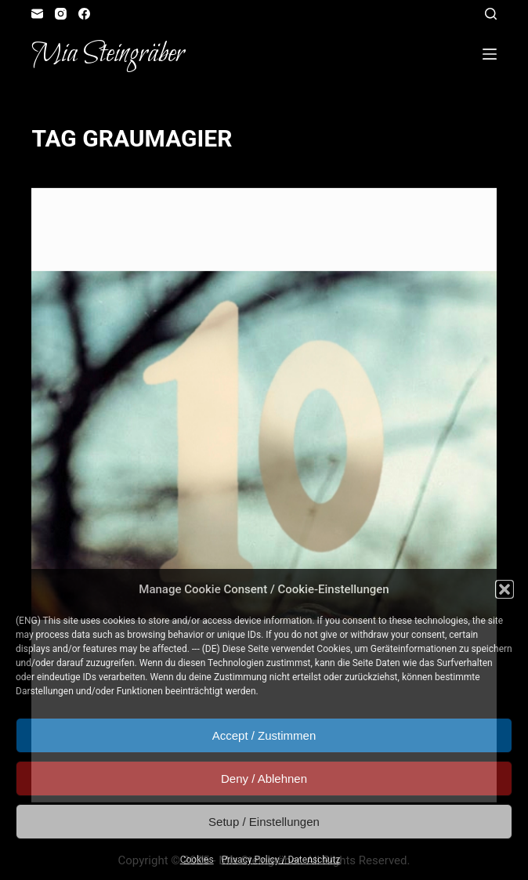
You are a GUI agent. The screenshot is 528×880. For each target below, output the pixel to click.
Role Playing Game (265, 219)
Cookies (197, 859)
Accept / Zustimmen (264, 735)
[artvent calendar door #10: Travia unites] (263, 446)
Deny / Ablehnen (264, 778)
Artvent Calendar (100, 219)
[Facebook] (84, 14)
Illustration (183, 219)
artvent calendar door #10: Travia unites (213, 247)
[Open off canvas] (490, 54)
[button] (504, 589)
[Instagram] (61, 14)
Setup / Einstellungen (264, 821)
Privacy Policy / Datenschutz (281, 859)
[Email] (37, 14)
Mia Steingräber (107, 54)
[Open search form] (491, 14)
